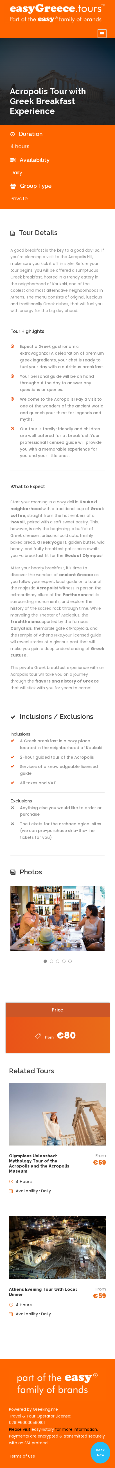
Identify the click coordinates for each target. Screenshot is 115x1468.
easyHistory (42, 1429)
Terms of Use (22, 1456)
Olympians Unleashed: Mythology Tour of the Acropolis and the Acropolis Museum (39, 1163)
